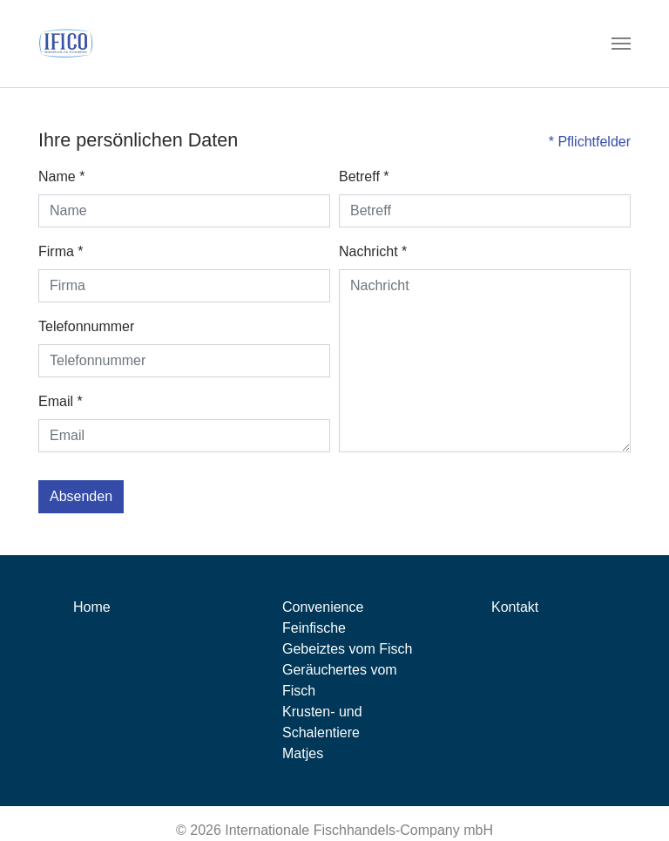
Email (60, 401)
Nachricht (373, 251)
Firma (61, 251)
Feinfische (314, 628)
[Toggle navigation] (621, 43)
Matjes (302, 753)
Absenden (81, 496)
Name (61, 176)
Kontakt (514, 607)
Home (92, 607)
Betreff (364, 176)
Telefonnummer (86, 326)
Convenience (322, 607)
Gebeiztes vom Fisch (347, 648)
